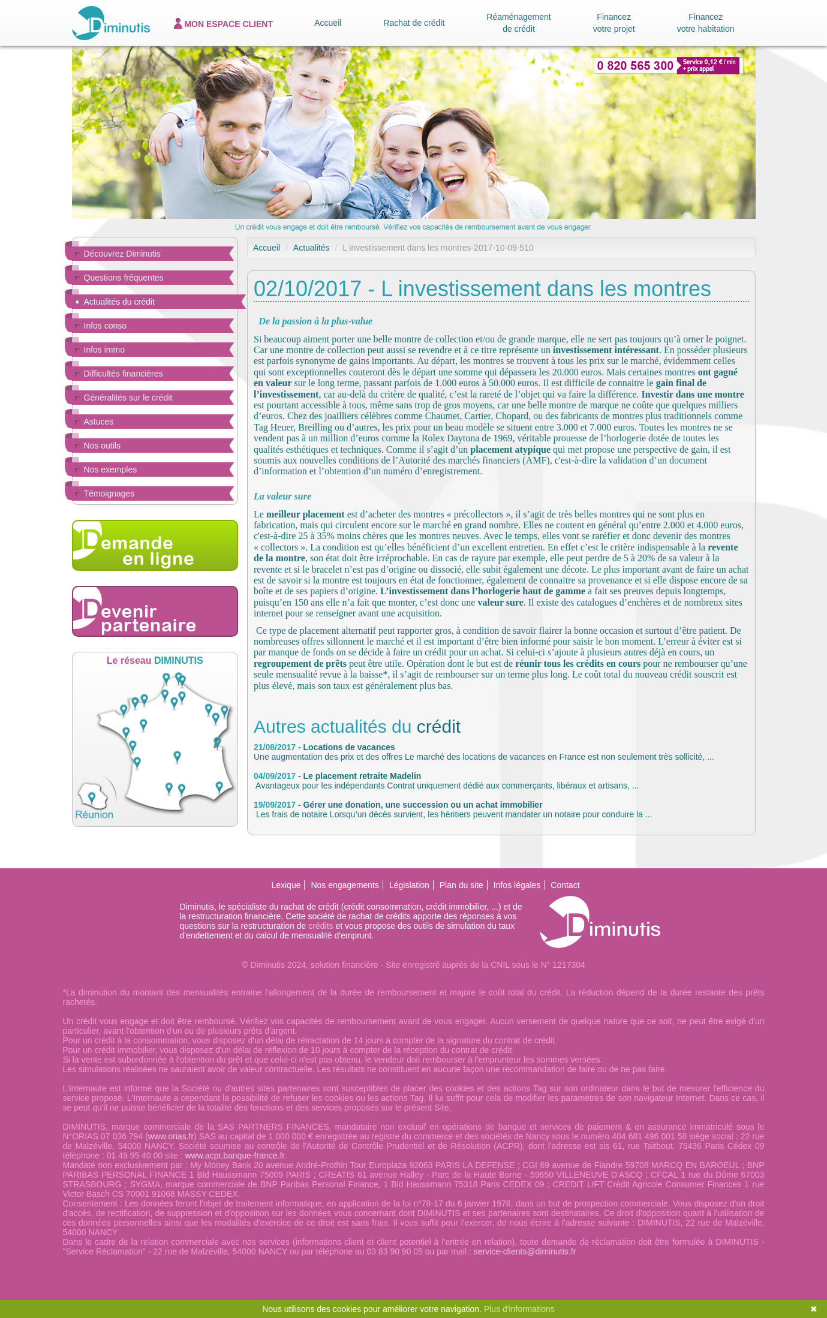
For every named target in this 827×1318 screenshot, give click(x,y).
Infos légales (517, 885)
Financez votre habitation (706, 23)
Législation (409, 885)
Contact (565, 885)
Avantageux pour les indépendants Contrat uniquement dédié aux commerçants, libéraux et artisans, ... (446, 780)
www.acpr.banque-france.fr (234, 1155)
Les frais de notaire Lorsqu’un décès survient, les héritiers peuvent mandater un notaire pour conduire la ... (453, 809)
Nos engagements (345, 885)
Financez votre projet (614, 23)
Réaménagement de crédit (518, 23)
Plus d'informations (519, 1309)
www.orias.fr (171, 1136)
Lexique (285, 885)
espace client (223, 23)
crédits (320, 926)
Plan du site (461, 885)
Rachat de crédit (413, 23)
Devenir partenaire (155, 611)
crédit (439, 726)
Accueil (327, 23)
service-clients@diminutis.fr (525, 1251)
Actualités (311, 247)
